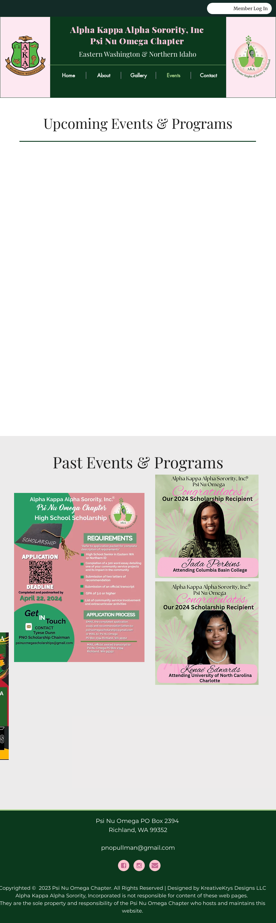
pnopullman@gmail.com (138, 847)
